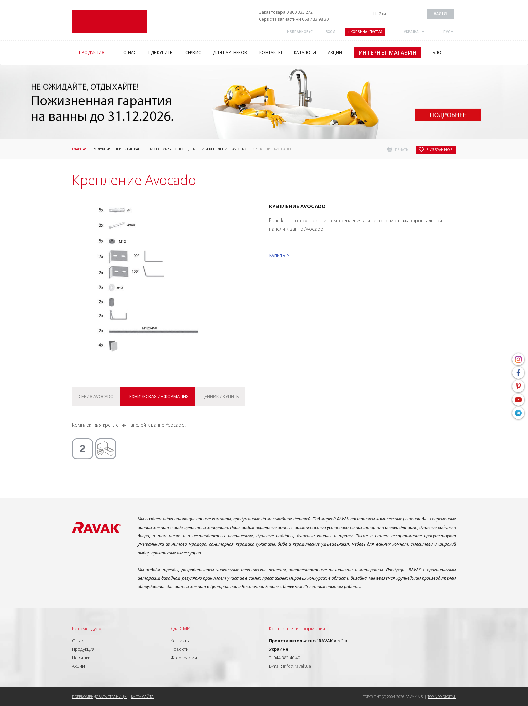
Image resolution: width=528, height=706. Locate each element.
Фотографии (184, 657)
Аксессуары (161, 149)
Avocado (241, 149)
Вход (331, 31)
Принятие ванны (130, 149)
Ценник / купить (220, 396)
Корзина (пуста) (365, 31)
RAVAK (109, 21)
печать (401, 149)
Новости (180, 649)
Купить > (279, 255)
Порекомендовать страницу (99, 696)
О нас (78, 641)
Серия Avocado (96, 396)
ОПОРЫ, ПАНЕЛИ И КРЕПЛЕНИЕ (202, 149)
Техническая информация (158, 396)
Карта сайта (142, 696)
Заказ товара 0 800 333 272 (286, 12)
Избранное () (300, 31)
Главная (79, 149)
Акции (78, 666)
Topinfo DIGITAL (442, 696)
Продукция (100, 149)
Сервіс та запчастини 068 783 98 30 (294, 19)
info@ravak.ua (297, 666)
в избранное (439, 149)
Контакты (180, 641)
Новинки (81, 657)
